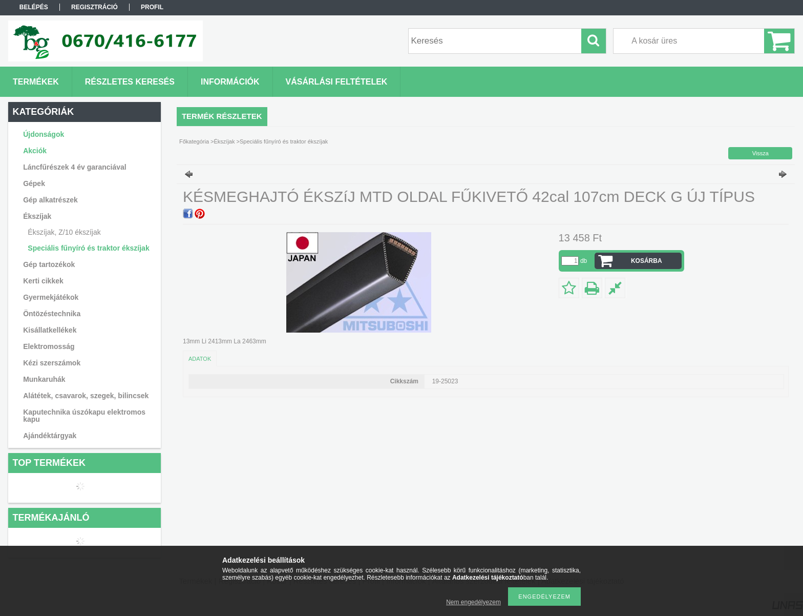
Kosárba (646, 260)
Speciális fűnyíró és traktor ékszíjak (88, 248)
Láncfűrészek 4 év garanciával (74, 167)
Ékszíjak (224, 141)
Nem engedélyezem (473, 602)
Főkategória (194, 141)
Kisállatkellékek (49, 330)
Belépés (33, 7)
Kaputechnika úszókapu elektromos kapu (84, 415)
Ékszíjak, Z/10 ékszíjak (64, 232)
